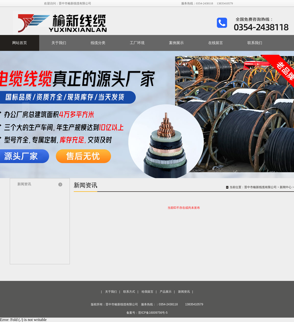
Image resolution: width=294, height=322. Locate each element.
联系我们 (254, 43)
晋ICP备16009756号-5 (153, 312)
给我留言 (147, 291)
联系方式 (129, 291)
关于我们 (58, 43)
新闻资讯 (24, 184)
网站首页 (19, 43)
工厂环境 (137, 43)
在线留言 (215, 43)
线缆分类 (98, 43)
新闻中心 (286, 187)
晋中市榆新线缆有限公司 (260, 187)
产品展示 (166, 291)
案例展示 (176, 43)
